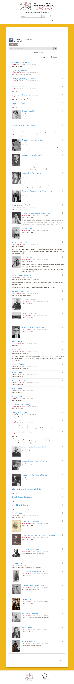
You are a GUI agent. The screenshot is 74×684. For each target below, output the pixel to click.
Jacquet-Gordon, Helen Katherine (34, 461)
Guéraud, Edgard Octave (21, 291)
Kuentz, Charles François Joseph (34, 327)
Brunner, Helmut (18, 87)
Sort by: (43, 57)
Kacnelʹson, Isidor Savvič (21, 205)
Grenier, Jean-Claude (29, 111)
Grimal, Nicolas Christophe (22, 497)
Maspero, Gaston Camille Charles (34, 475)
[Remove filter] (17, 44)
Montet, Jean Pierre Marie (31, 173)
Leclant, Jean (26, 599)
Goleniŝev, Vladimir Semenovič (33, 571)
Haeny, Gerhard (18, 341)
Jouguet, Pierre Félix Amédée (32, 155)
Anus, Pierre (16, 421)
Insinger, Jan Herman (30, 613)
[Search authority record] (31, 48)
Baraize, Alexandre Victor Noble (23, 125)
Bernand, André (17, 349)
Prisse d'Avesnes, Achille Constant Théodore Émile (41, 535)
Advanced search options (37, 52)
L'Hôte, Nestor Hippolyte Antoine (34, 521)
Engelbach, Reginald (19, 71)
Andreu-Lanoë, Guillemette (22, 275)
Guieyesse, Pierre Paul (30, 549)
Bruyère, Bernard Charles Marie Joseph (36, 213)
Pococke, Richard (28, 641)
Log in (51, 20)
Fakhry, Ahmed (27, 627)
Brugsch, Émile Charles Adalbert (34, 447)
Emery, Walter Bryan (19, 413)
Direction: (54, 57)
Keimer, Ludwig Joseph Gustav (23, 432)
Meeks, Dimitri (17, 389)
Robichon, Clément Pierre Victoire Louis (37, 191)
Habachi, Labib (27, 257)
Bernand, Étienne (18, 364)
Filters (14, 34)
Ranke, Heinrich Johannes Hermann (25, 95)
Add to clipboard (63, 63)
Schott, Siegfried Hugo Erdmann (24, 79)
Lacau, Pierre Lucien (29, 313)
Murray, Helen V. (18, 397)
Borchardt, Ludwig (29, 299)
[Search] (55, 48)
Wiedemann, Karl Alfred (20, 63)
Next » (61, 660)
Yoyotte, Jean (27, 228)
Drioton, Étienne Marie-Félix (32, 140)
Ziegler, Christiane (18, 103)
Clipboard (50, 16)
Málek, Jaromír (17, 372)
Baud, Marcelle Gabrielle (21, 505)
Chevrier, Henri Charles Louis (33, 585)
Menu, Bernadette (18, 380)
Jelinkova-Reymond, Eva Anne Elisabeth (26, 489)
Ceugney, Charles (18, 563)
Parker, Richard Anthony (21, 405)
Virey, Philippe (17, 513)
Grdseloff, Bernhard (19, 242)
